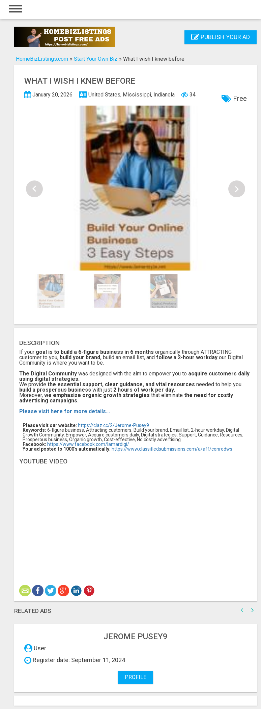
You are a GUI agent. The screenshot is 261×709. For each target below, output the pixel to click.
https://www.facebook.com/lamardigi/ (88, 444)
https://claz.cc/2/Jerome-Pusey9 (113, 425)
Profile (135, 677)
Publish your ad (220, 36)
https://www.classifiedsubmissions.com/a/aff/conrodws (172, 449)
